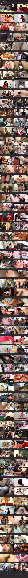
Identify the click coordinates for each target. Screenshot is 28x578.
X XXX (3, 1)
